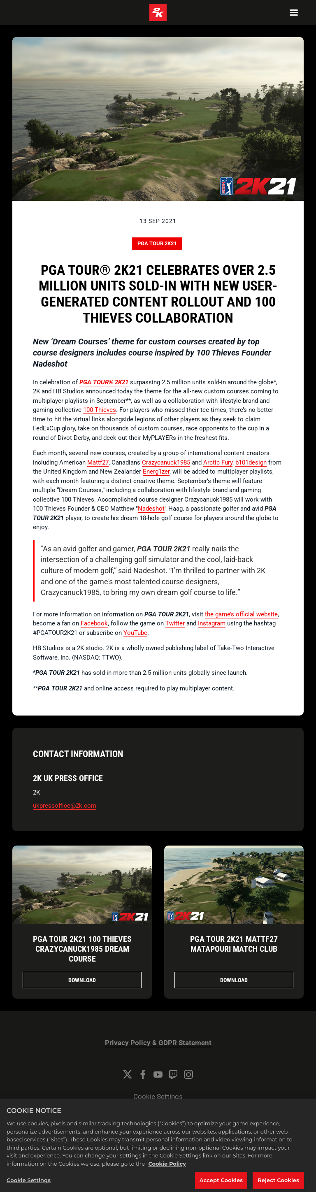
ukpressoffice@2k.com (64, 805)
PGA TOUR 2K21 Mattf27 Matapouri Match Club (234, 944)
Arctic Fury (217, 462)
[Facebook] (142, 1074)
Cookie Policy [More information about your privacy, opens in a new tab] (167, 1170)
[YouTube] (158, 1074)
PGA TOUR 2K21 (157, 243)
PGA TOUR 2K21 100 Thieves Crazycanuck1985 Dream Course (82, 949)
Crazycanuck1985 (166, 462)
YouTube (135, 633)
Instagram (211, 623)
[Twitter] (127, 1074)
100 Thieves (99, 410)
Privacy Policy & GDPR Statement (158, 1043)
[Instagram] (188, 1074)
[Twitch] (173, 1074)
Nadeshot (151, 508)
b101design (251, 462)
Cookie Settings (158, 1097)
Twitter (175, 623)
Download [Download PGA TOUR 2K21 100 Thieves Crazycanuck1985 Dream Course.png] (82, 980)
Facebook (94, 623)
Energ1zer (156, 471)
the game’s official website (241, 614)
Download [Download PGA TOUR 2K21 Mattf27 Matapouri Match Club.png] (234, 980)
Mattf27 (98, 462)
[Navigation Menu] (293, 12)
